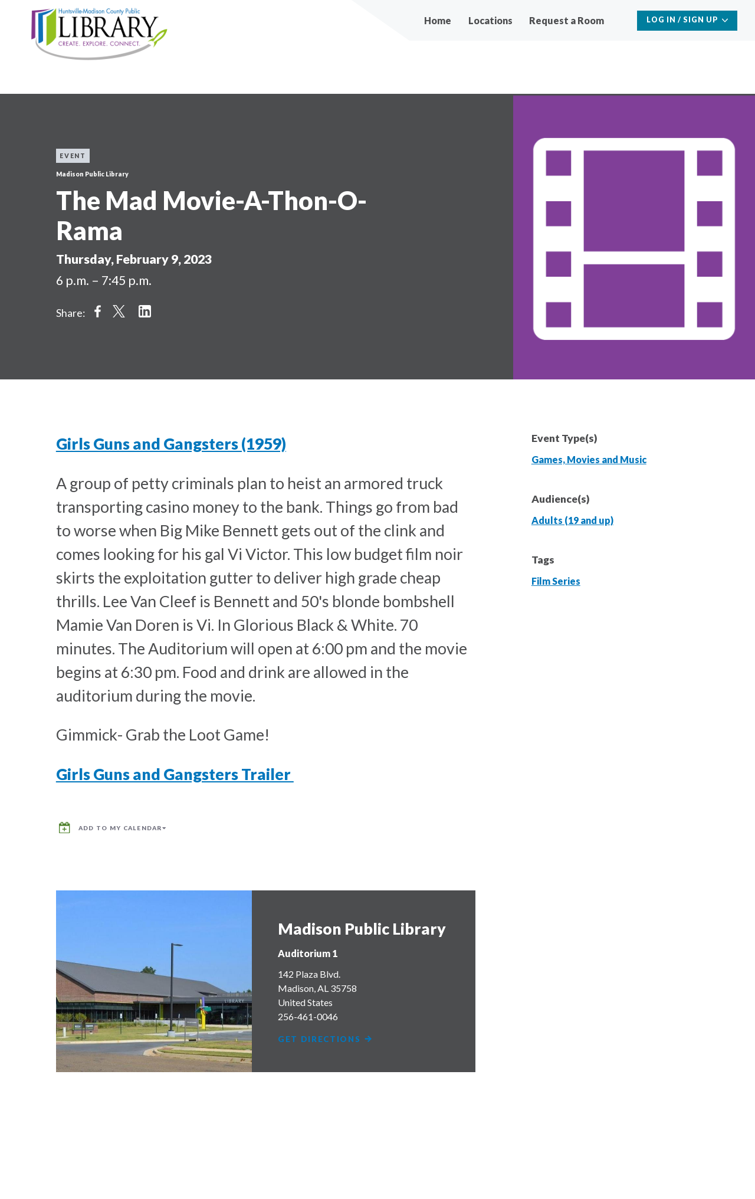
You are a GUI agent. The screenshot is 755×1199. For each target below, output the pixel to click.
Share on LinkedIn (144, 311)
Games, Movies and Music (588, 459)
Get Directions (327, 1034)
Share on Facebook (97, 311)
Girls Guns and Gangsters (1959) (171, 443)
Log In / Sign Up (682, 19)
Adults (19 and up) (572, 520)
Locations (490, 20)
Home (437, 20)
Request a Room (566, 20)
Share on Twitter (118, 311)
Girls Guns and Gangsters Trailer (175, 774)
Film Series (555, 581)
